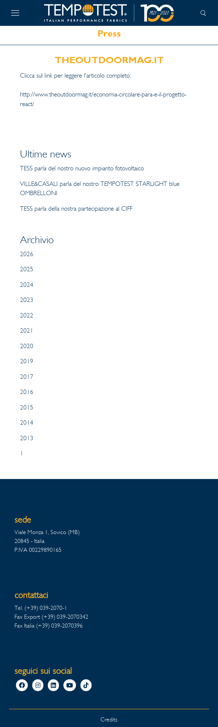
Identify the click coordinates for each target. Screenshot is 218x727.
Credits (109, 719)
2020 (26, 346)
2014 (26, 423)
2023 (26, 300)
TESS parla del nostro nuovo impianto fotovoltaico (82, 168)
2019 (26, 361)
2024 (26, 285)
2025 (26, 269)
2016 (26, 392)
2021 (26, 330)
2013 (26, 438)
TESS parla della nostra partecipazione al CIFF (76, 209)
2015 (26, 407)
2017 (26, 377)
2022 (26, 315)
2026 (26, 254)
